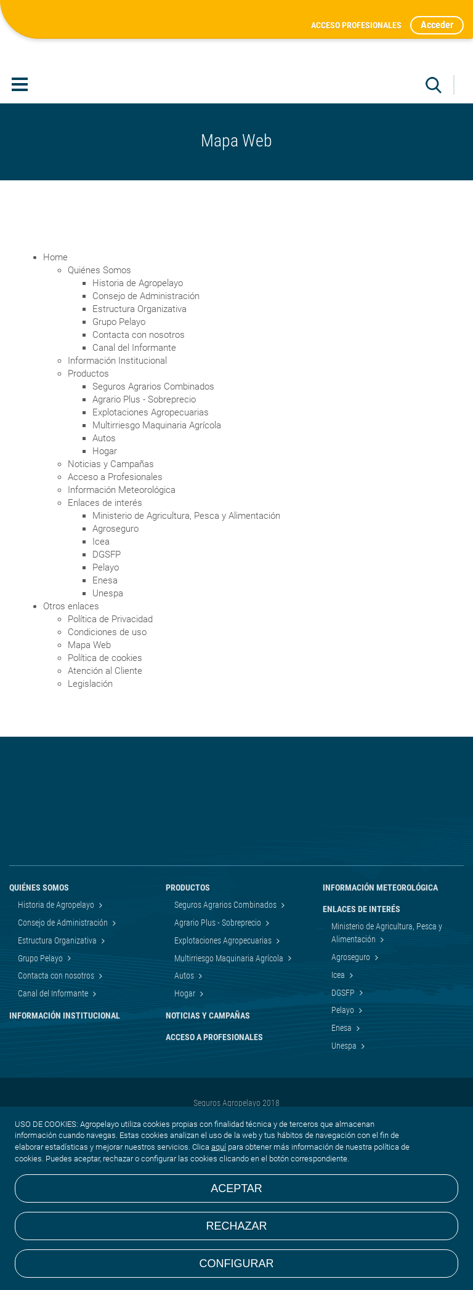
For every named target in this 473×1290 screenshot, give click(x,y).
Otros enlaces (71, 695)
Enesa (105, 669)
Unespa (107, 682)
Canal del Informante (134, 437)
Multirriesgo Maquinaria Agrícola (156, 514)
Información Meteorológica (122, 579)
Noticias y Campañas (111, 553)
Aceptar (236, 1188)
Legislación (90, 773)
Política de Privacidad (110, 708)
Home (55, 346)
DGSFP (106, 643)
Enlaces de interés (105, 592)
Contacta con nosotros (138, 424)
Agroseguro (115, 617)
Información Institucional (117, 449)
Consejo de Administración (146, 385)
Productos (88, 462)
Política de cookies (105, 747)
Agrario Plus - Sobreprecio (144, 488)
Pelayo (105, 656)
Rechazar (236, 1226)
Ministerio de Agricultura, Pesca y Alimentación (186, 605)
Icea (101, 630)
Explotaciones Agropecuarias (150, 501)
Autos (104, 527)
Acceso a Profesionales (115, 566)
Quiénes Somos (99, 359)
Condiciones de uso (107, 721)
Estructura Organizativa (139, 398)
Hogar (104, 540)
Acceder (437, 25)
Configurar (237, 1263)
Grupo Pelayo (118, 411)
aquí (218, 1147)
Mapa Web (89, 734)
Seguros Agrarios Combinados (153, 475)
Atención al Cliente (105, 760)
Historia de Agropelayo (137, 372)
